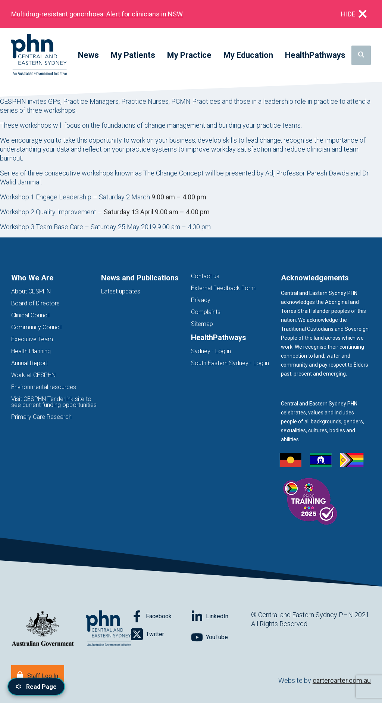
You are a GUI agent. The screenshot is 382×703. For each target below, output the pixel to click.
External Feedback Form (223, 288)
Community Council (36, 327)
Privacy (200, 300)
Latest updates (120, 291)
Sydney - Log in (211, 351)
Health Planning (31, 351)
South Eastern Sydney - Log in (230, 363)
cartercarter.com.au (342, 680)
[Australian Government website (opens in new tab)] (42, 628)
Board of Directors (35, 303)
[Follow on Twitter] (161, 634)
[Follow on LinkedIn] (221, 616)
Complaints (205, 311)
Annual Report (29, 363)
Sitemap (202, 323)
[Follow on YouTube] (221, 637)
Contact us (205, 276)
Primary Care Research (41, 416)
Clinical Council (30, 315)
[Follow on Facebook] (161, 616)
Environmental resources (43, 387)
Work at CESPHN (33, 375)
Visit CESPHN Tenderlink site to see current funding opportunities (54, 401)
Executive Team (32, 339)
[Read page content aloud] (36, 687)
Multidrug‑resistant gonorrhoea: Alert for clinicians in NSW (97, 14)
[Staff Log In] (37, 675)
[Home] (39, 55)
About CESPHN (31, 291)
